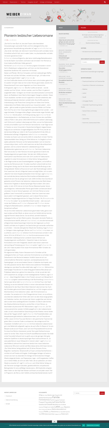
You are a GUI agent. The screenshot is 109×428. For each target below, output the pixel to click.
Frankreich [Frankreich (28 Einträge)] (62, 400)
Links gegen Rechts (87, 101)
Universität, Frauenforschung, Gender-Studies (92, 106)
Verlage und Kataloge (46, 2)
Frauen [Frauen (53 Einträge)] (41, 402)
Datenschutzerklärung (12, 400)
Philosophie (68, 50)
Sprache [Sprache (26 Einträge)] (68, 411)
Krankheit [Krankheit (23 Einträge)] (41, 407)
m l (8, 40)
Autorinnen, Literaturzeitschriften (91, 122)
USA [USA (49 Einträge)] (42, 414)
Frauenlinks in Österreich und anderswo (92, 85)
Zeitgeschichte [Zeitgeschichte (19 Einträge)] (58, 414)
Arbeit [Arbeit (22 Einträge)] (46, 395)
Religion (72, 64)
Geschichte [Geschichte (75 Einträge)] (60, 402)
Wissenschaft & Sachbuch (65, 66)
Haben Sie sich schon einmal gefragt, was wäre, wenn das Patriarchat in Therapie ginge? (67, 42)
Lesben (84, 93)
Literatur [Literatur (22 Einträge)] (62, 407)
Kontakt (56, 2)
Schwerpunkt (9, 28)
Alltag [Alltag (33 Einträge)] (40, 395)
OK (83, 425)
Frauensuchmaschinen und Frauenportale (93, 81)
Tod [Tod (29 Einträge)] (40, 414)
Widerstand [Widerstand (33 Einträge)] (48, 414)
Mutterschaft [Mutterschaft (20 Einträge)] (44, 409)
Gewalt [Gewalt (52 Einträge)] (49, 404)
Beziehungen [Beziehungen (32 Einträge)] (51, 395)
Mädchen (84, 89)
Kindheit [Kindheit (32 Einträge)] (63, 404)
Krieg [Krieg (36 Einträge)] (45, 407)
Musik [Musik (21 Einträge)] (40, 409)
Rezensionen (13, 2)
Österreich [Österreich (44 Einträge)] (64, 414)
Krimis (84, 115)
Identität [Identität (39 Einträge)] (55, 404)
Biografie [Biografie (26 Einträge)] (57, 395)
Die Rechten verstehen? (65, 92)
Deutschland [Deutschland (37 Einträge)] (43, 398)
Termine (23, 2)
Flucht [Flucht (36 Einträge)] (52, 400)
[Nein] (107, 425)
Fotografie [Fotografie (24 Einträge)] (56, 400)
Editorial (5, 2)
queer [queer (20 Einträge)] (49, 411)
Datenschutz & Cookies (93, 425)
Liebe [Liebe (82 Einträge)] (57, 406)
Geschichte (61, 50)
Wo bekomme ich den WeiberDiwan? (92, 51)
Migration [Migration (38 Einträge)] (67, 407)
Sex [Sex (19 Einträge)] (59, 411)
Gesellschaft (62, 76)
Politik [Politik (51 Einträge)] (46, 411)
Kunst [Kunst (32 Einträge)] (48, 407)
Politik (60, 52)
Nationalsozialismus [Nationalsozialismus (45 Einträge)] (59, 409)
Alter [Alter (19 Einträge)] (44, 395)
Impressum (9, 396)
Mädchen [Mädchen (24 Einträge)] (49, 409)
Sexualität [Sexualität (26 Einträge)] (62, 411)
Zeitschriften (85, 119)
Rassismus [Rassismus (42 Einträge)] (55, 412)
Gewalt (84, 97)
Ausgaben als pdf (33, 2)
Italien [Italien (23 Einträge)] (59, 404)
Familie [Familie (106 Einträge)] (56, 397)
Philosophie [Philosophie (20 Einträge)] (41, 411)
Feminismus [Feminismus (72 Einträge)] (44, 399)
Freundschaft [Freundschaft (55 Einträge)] (50, 402)
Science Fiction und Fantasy (89, 111)
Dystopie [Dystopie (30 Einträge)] (49, 397)
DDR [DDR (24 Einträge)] (61, 395)
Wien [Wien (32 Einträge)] (53, 414)
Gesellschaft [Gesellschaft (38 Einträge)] (43, 404)
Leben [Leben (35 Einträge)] (52, 407)
